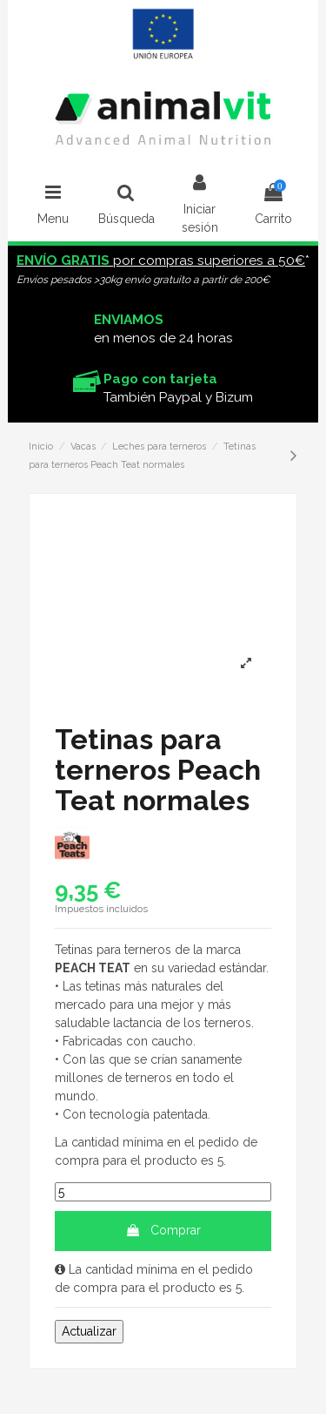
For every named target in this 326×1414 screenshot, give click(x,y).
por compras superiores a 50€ (161, 260)
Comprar (163, 1230)
